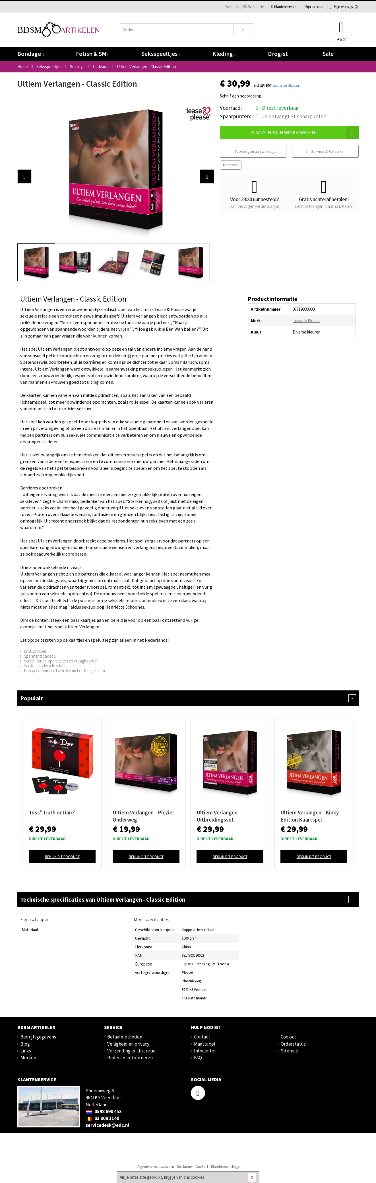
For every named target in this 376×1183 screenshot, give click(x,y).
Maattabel (230, 164)
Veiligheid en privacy (128, 1044)
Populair (188, 698)
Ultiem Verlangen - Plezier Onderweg (143, 816)
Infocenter (205, 1051)
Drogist (279, 54)
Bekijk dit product (62, 856)
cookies (197, 1177)
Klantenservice (283, 6)
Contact (202, 1037)
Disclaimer (185, 1166)
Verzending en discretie (131, 1051)
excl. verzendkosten (286, 86)
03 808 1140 (102, 1118)
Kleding (223, 54)
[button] (24, 176)
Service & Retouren (325, 151)
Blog (25, 1044)
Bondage (30, 54)
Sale (328, 54)
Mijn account (313, 6)
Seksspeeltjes (160, 54)
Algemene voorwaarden (155, 1166)
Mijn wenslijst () (344, 6)
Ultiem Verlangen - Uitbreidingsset (219, 816)
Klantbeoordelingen (226, 1166)
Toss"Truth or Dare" (53, 812)
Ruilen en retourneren (130, 1057)
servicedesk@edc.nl (107, 1125)
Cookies (289, 1037)
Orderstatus (293, 1044)
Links (25, 1051)
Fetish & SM (92, 54)
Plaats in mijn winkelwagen (304, 132)
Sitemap (289, 1051)
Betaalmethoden (124, 1037)
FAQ (198, 1057)
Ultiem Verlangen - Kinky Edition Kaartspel (309, 816)
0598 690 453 (104, 1111)
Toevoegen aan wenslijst (253, 151)
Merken (28, 1057)
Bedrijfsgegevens (38, 1037)
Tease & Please (306, 320)
